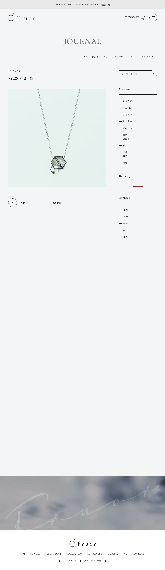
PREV (23, 203)
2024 (125, 222)
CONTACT (139, 553)
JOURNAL (57, 203)
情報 (125, 151)
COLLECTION (74, 553)
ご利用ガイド (70, 560)
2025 (125, 215)
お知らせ (127, 101)
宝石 (125, 134)
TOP (22, 553)
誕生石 (126, 138)
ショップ (127, 114)
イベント (127, 128)
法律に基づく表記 (93, 560)
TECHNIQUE (53, 553)
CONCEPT (35, 553)
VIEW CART (134, 18)
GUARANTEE (95, 553)
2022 (125, 235)
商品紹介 (127, 108)
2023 (125, 228)
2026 (125, 208)
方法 (125, 155)
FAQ (126, 553)
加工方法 (127, 121)
